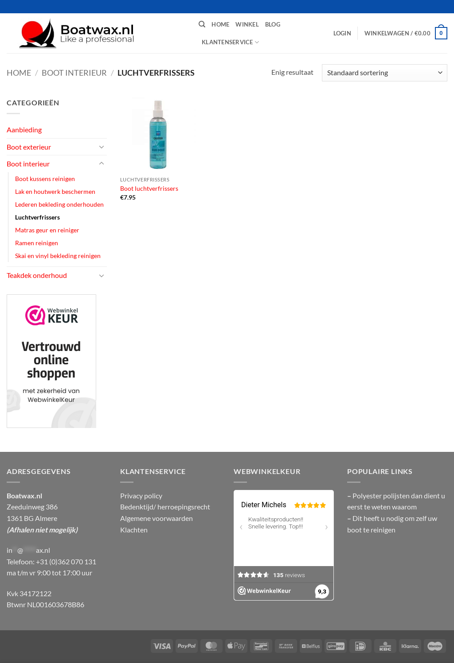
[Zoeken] (202, 24)
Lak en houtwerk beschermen (55, 191)
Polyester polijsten (381, 495)
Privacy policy (141, 495)
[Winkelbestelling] (384, 72)
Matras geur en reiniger (47, 230)
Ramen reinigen (36, 243)
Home (220, 24)
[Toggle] (101, 146)
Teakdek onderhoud (37, 275)
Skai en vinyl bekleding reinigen (58, 255)
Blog (272, 24)
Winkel (247, 24)
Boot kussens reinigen (45, 178)
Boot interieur (74, 72)
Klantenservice (230, 42)
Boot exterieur (29, 147)
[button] (342, 33)
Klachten (134, 529)
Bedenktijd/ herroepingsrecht (165, 506)
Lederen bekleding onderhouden (59, 204)
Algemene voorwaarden (156, 518)
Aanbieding (24, 129)
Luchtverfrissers (37, 217)
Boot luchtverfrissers (149, 188)
